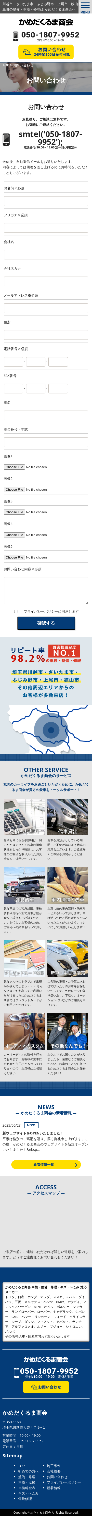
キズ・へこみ (28, 1498)
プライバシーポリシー (64, 1487)
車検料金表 (26, 1492)
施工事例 (54, 1470)
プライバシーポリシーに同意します (51, 616)
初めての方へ (28, 1476)
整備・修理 (26, 1481)
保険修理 (25, 1503)
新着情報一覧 (43, 1169)
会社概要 (54, 1476)
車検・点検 (26, 1487)
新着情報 (54, 1492)
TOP (21, 1470)
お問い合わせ (57, 1481)
